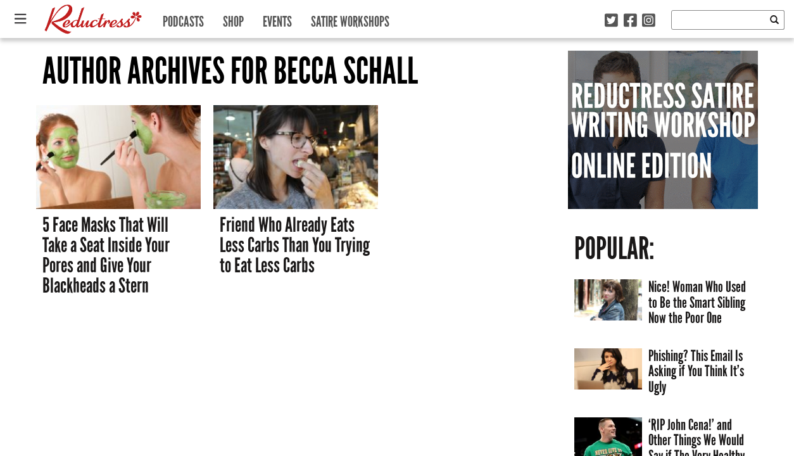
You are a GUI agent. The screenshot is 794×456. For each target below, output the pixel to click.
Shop (233, 19)
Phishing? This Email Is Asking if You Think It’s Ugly (696, 371)
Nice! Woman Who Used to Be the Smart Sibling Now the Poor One (697, 302)
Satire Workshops (350, 19)
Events (277, 19)
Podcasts (183, 19)
